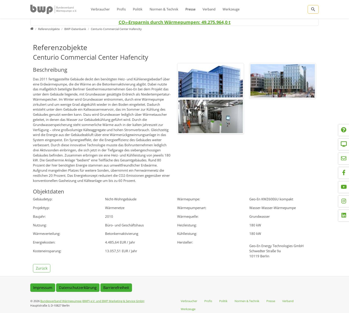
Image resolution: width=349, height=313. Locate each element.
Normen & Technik (164, 9)
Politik (137, 9)
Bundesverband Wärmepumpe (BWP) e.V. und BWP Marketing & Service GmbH (92, 301)
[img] (210, 81)
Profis (121, 9)
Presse (190, 9)
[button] (42, 268)
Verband (209, 9)
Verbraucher (100, 9)
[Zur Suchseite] (313, 9)
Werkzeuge (231, 9)
